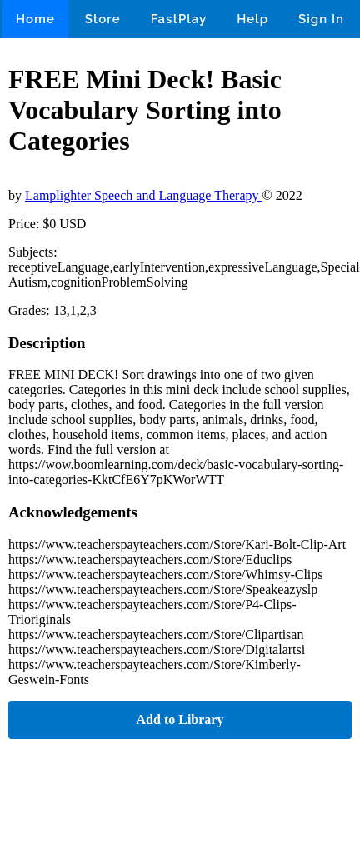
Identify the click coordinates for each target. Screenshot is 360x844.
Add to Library (180, 719)
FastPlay (179, 19)
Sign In (321, 19)
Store (103, 19)
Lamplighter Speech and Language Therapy (143, 195)
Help (252, 19)
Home (35, 19)
